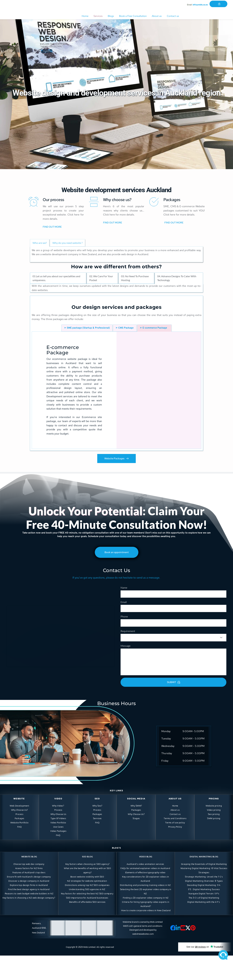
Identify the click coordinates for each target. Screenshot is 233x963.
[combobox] (173, 644)
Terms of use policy (175, 830)
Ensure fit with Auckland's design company (29, 884)
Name (124, 587)
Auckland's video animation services (145, 871)
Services (97, 825)
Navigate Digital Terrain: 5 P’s (204, 900)
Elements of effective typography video (145, 879)
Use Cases (58, 834)
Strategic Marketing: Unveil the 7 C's (204, 884)
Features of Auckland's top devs (28, 879)
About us (175, 817)
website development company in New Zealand (69, 254)
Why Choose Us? (19, 817)
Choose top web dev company (28, 871)
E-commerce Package (63, 350)
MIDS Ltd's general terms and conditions (143, 933)
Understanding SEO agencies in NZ (87, 896)
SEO (97, 806)
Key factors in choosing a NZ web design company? (29, 905)
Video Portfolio (58, 830)
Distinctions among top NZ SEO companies (87, 892)
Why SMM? (136, 813)
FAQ (19, 834)
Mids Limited (89, 954)
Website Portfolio (19, 830)
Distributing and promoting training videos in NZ (145, 892)
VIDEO (58, 806)
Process (19, 821)
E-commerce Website (192, 206)
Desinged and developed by (143, 937)
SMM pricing (213, 825)
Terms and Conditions (175, 825)
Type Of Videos (58, 825)
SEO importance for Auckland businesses (87, 905)
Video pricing (214, 817)
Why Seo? (97, 813)
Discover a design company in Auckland (28, 888)
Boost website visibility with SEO (87, 884)
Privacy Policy (175, 834)
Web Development (19, 813)
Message (125, 653)
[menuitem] (85, 16)
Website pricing (214, 813)
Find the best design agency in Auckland (29, 896)
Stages (136, 825)
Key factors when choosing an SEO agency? (87, 871)
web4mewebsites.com (143, 941)
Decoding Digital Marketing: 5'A (204, 892)
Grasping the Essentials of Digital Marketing (204, 871)
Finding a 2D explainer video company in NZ (146, 905)
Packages (19, 825)
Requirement (128, 636)
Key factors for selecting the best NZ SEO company (87, 900)
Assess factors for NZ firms (29, 875)
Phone (124, 620)
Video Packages (58, 838)
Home (175, 813)
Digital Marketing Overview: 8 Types (204, 888)
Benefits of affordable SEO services (87, 909)
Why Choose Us (58, 821)
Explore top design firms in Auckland (29, 892)
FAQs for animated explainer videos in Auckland (145, 875)
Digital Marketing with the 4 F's (204, 909)
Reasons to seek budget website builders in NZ (29, 900)
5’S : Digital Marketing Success (204, 896)
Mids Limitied (156, 929)
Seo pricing (214, 821)
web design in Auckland (134, 254)
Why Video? (58, 813)
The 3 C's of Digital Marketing (204, 905)
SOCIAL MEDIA (136, 806)
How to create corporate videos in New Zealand (146, 917)
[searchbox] (126, 644)
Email (124, 603)
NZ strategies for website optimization (87, 888)
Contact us (175, 821)
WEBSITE (19, 806)
